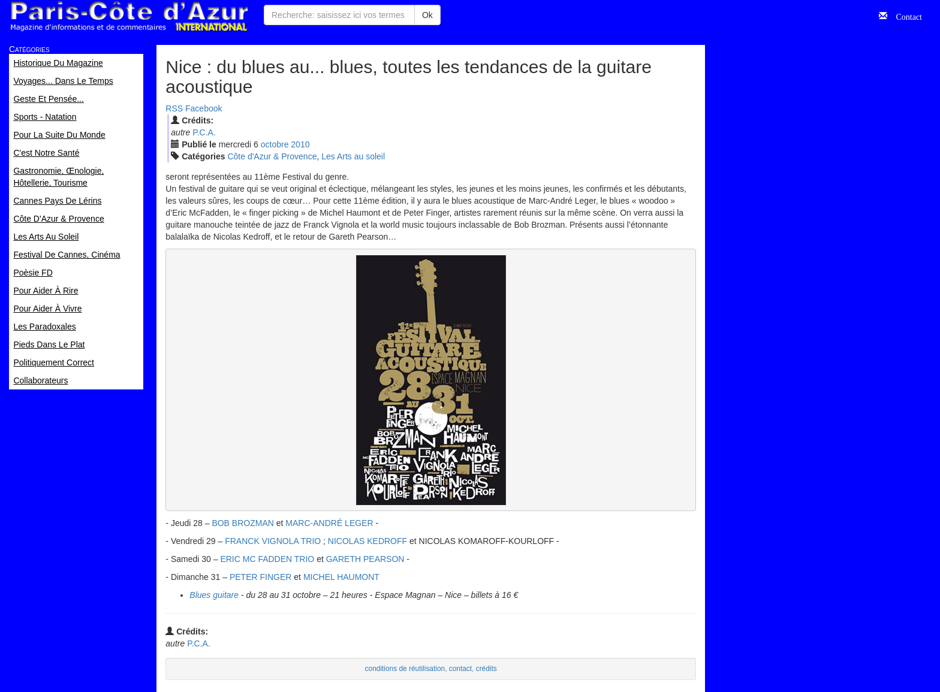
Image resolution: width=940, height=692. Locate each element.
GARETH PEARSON (366, 559)
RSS (174, 108)
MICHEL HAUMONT (341, 577)
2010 (300, 144)
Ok (427, 15)
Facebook (203, 108)
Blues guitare (214, 595)
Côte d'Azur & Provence (272, 156)
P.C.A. (204, 132)
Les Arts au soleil (353, 156)
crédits (486, 668)
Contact (904, 15)
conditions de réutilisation (405, 668)
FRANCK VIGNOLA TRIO (273, 541)
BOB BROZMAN (242, 523)
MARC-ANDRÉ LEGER (329, 523)
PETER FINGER (260, 577)
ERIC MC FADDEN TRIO (268, 559)
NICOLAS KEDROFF (367, 541)
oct (275, 144)
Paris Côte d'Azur (129, 16)
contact (460, 668)
